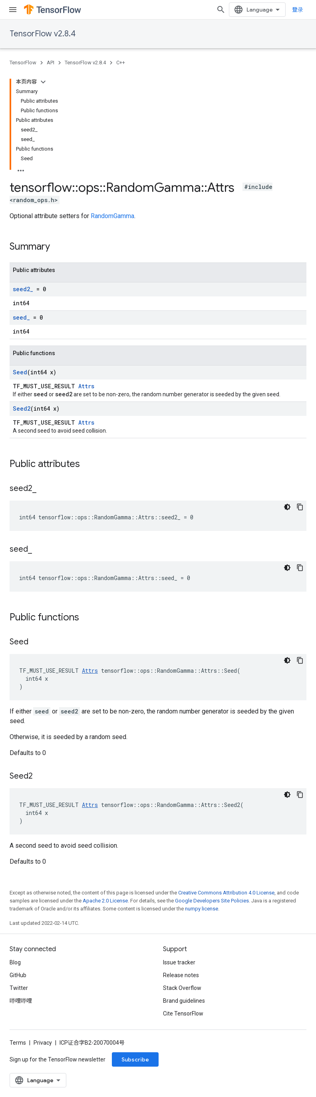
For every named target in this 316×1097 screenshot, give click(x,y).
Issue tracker (179, 962)
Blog (15, 962)
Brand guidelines (184, 1001)
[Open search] (221, 9)
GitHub (18, 975)
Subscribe (135, 1059)
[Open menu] (13, 9)
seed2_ (23, 289)
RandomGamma (112, 216)
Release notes (181, 975)
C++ (120, 63)
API (50, 63)
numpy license (201, 909)
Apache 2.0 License (105, 901)
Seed (20, 372)
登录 (297, 9)
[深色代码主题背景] (287, 507)
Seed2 (21, 408)
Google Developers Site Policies (212, 901)
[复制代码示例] (300, 507)
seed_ (21, 317)
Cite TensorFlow (183, 1013)
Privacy (43, 1042)
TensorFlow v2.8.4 (43, 34)
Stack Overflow (182, 988)
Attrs (86, 386)
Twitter (19, 988)
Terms (18, 1042)
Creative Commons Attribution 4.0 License (226, 893)
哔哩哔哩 (21, 1001)
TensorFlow (23, 63)
